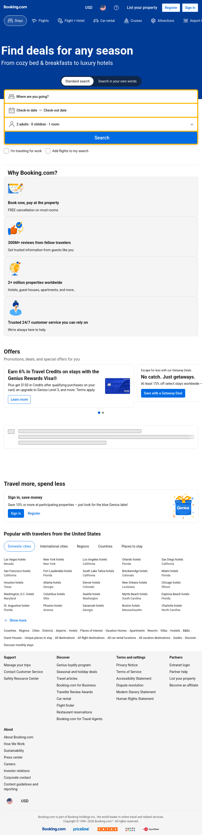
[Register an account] (171, 7)
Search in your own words (117, 81)
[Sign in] (190, 7)
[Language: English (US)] (103, 7)
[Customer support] (116, 7)
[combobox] (104, 96)
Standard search (77, 81)
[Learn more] (19, 399)
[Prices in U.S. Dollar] (88, 7)
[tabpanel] (101, 591)
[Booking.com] (15, 7)
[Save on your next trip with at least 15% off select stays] (163, 393)
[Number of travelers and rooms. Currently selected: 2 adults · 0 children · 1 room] (101, 124)
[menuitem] (15, 20)
